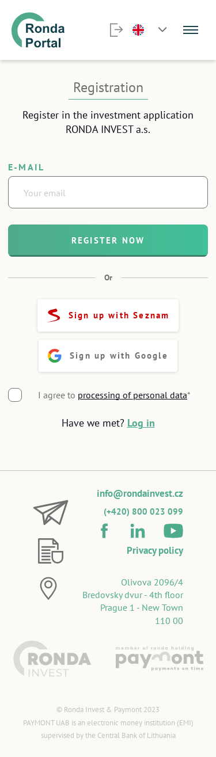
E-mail (26, 167)
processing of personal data (132, 395)
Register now (108, 240)
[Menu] (190, 30)
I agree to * (114, 395)
